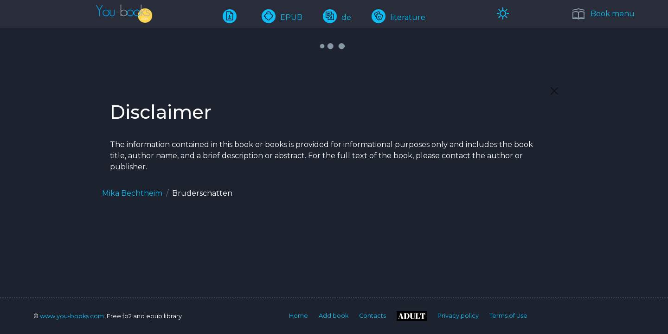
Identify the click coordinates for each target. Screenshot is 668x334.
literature (398, 17)
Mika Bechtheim (132, 193)
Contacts (372, 315)
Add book (333, 315)
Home (298, 315)
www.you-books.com (72, 316)
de (337, 17)
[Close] (554, 91)
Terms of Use (508, 315)
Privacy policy (458, 315)
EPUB (282, 17)
